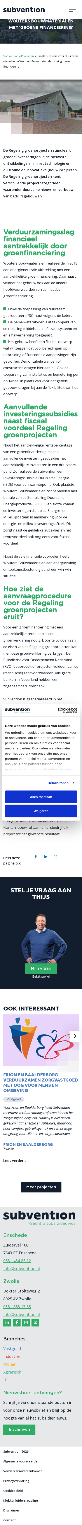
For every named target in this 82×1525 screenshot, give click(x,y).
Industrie (11, 1356)
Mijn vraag (41, 969)
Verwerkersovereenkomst (22, 1471)
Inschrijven (19, 1430)
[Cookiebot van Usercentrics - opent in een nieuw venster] (58, 710)
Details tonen (58, 783)
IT (5, 1379)
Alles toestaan (41, 796)
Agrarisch (12, 1372)
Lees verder (14, 1160)
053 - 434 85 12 (17, 1260)
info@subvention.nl (21, 1268)
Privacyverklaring (16, 1481)
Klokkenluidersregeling (20, 1500)
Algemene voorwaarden (21, 1461)
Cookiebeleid (13, 1491)
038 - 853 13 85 (17, 1306)
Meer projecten (41, 1187)
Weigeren (41, 811)
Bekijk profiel (41, 976)
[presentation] (75, 1036)
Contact (9, 1520)
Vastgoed (12, 1348)
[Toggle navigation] (72, 9)
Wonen (9, 1364)
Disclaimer (11, 1510)
